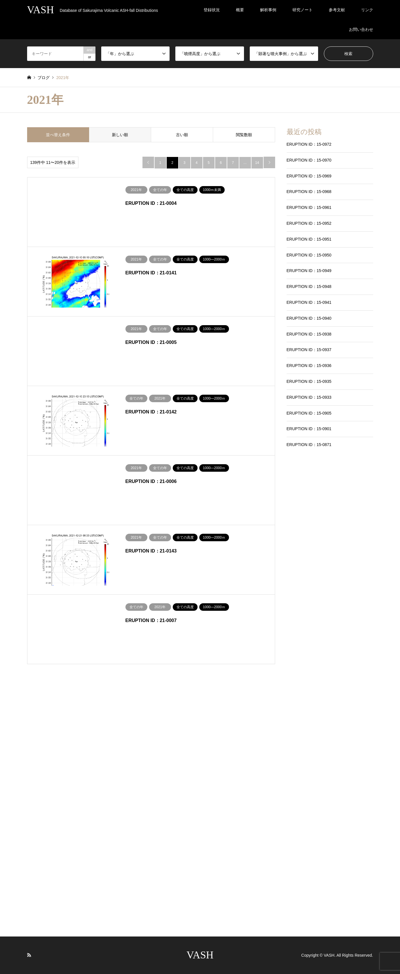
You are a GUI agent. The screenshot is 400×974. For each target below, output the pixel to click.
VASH (200, 955)
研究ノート (302, 10)
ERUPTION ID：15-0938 (309, 334)
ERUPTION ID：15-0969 (309, 176)
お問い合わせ (361, 29)
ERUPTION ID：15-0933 (309, 397)
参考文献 (337, 10)
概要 (240, 10)
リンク (367, 10)
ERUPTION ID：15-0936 (309, 365)
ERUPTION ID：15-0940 (309, 318)
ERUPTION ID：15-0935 (309, 381)
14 (257, 163)
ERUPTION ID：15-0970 (309, 160)
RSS (29, 955)
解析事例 (268, 10)
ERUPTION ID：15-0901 (309, 428)
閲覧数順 (244, 134)
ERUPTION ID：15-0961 (309, 207)
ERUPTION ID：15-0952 (309, 223)
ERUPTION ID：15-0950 (309, 255)
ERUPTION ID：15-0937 (309, 349)
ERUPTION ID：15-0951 (309, 239)
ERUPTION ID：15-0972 (309, 144)
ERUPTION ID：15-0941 (309, 302)
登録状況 (212, 10)
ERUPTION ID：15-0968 (309, 191)
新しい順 (120, 134)
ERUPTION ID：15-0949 (309, 270)
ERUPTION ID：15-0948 (309, 286)
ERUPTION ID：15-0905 (309, 413)
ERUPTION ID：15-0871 (309, 444)
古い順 (182, 134)
